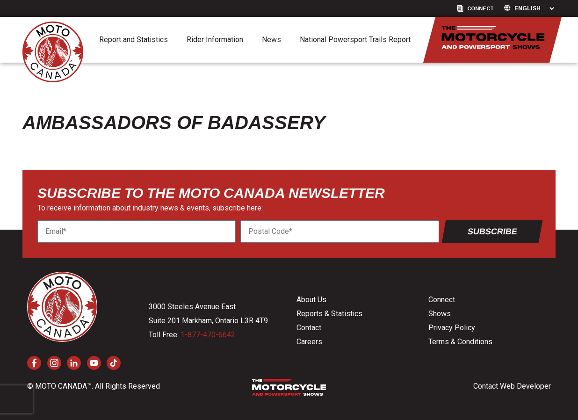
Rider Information (215, 39)
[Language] (534, 8)
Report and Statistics (133, 39)
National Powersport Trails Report (355, 39)
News (271, 39)
